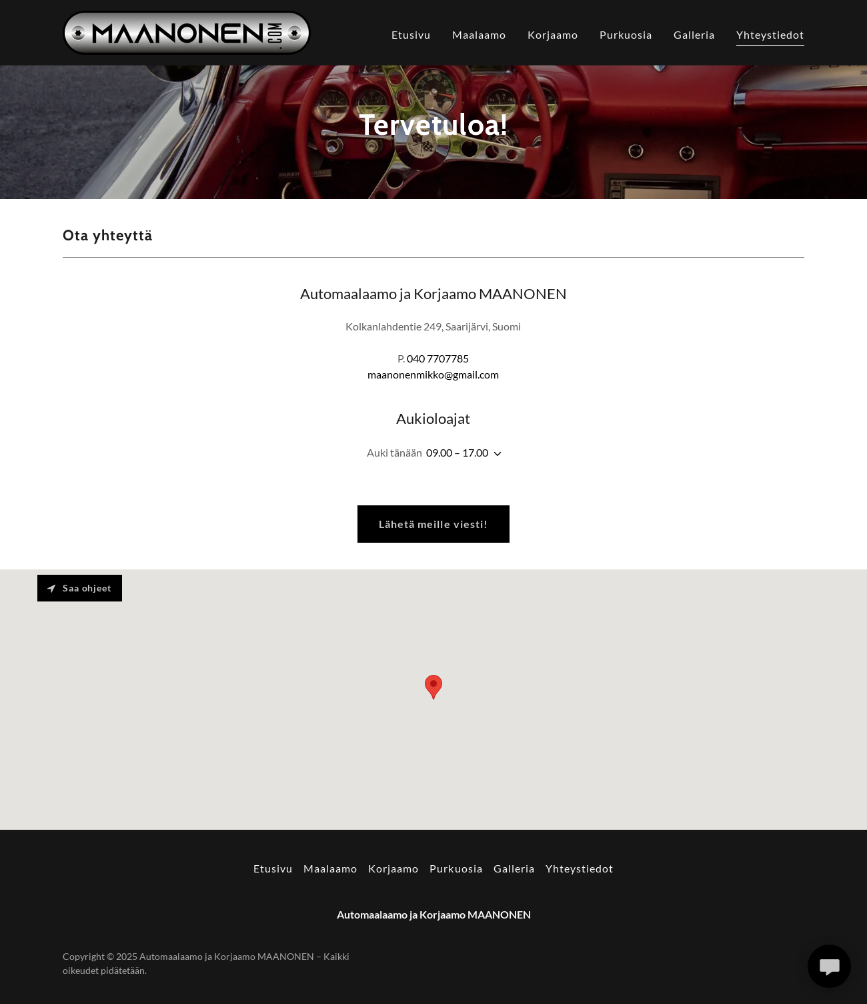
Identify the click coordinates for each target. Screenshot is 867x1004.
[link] (187, 31)
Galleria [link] (694, 34)
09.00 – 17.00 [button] (457, 452)
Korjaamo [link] (553, 34)
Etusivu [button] (273, 868)
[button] (495, 454)
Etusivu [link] (411, 34)
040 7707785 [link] (438, 358)
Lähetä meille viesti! (433, 523)
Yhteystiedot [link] (770, 34)
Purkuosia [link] (626, 34)
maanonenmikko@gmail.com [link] (433, 374)
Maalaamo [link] (479, 34)
